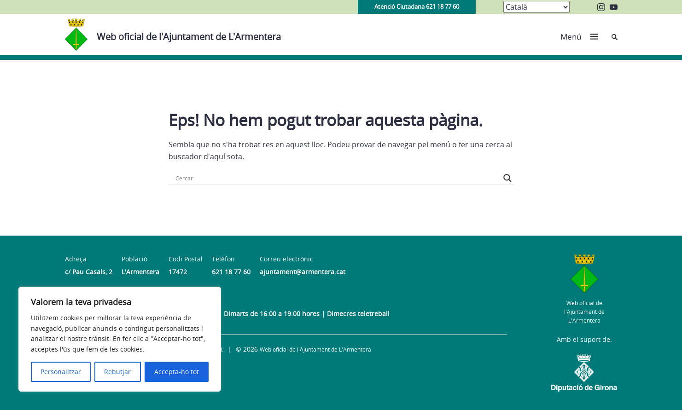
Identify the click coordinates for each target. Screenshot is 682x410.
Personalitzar (61, 371)
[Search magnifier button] (507, 178)
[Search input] (337, 178)
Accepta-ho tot (176, 371)
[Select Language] (536, 7)
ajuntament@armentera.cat (302, 271)
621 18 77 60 (231, 271)
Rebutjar (117, 371)
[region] (119, 339)
